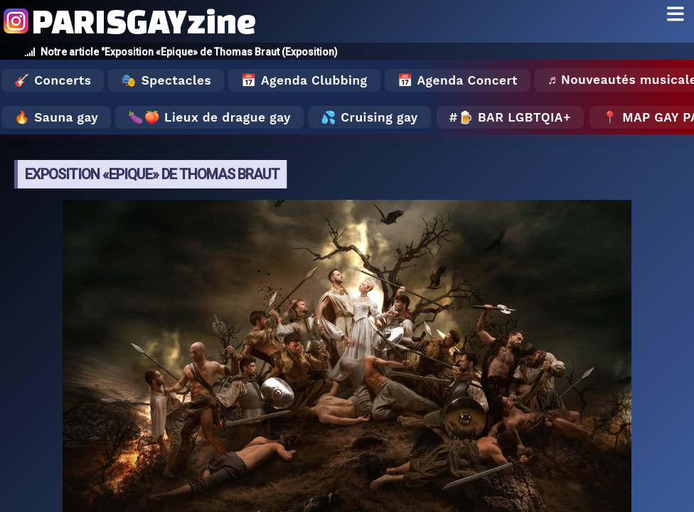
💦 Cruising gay (369, 117)
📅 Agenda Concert (457, 80)
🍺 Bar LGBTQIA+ (514, 117)
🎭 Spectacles (166, 80)
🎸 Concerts (52, 80)
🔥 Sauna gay (56, 117)
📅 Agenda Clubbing (304, 80)
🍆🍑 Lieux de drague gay (209, 117)
